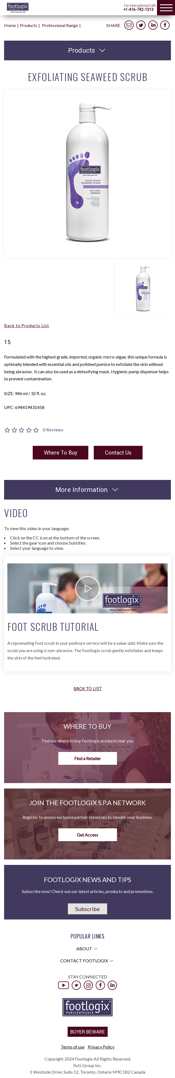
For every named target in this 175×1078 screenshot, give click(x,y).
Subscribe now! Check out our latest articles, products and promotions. (87, 891)
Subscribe (87, 909)
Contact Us (118, 452)
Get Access (87, 834)
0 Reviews (53, 429)
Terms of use (73, 1046)
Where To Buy (60, 452)
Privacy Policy (101, 1046)
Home (10, 25)
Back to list (88, 689)
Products (28, 25)
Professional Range (60, 25)
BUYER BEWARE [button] (87, 1032)
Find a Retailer (87, 758)
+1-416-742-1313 (138, 9)
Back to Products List (26, 325)
